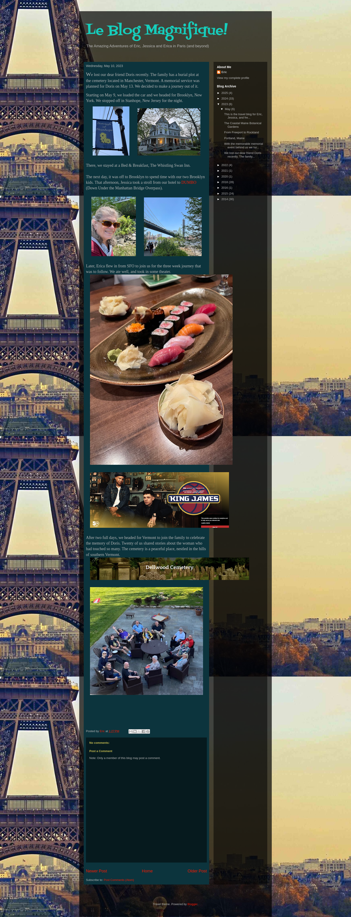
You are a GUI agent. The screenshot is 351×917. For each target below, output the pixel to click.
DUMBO (188, 182)
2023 (225, 104)
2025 (225, 93)
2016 (225, 187)
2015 (225, 193)
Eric (224, 72)
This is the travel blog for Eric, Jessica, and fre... (243, 115)
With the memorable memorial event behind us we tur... (243, 145)
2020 (225, 176)
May (228, 109)
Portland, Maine (234, 138)
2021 (225, 170)
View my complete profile (233, 78)
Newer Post (96, 871)
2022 (225, 165)
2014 (225, 199)
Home (147, 871)
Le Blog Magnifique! (157, 31)
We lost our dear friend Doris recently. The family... (242, 154)
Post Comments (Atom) (119, 880)
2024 (225, 98)
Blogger (192, 904)
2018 (225, 182)
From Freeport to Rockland (241, 132)
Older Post (197, 871)
